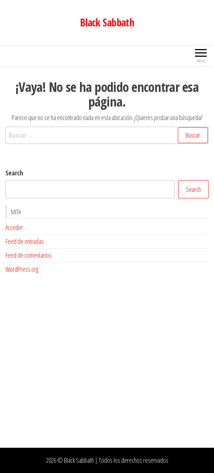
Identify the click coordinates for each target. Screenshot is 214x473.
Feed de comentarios (28, 255)
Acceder (14, 227)
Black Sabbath (107, 22)
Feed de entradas (24, 241)
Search (14, 172)
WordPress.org (21, 269)
